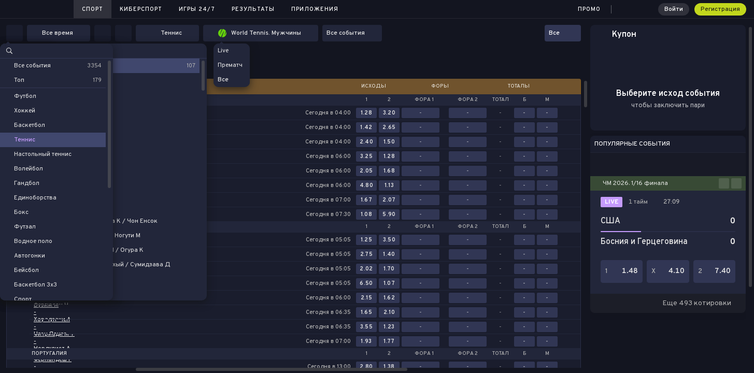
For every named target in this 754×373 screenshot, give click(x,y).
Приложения (314, 9)
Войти (673, 9)
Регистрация (720, 9)
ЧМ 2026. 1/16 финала (635, 183)
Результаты (253, 9)
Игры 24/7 (197, 9)
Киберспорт (141, 9)
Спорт (92, 9)
